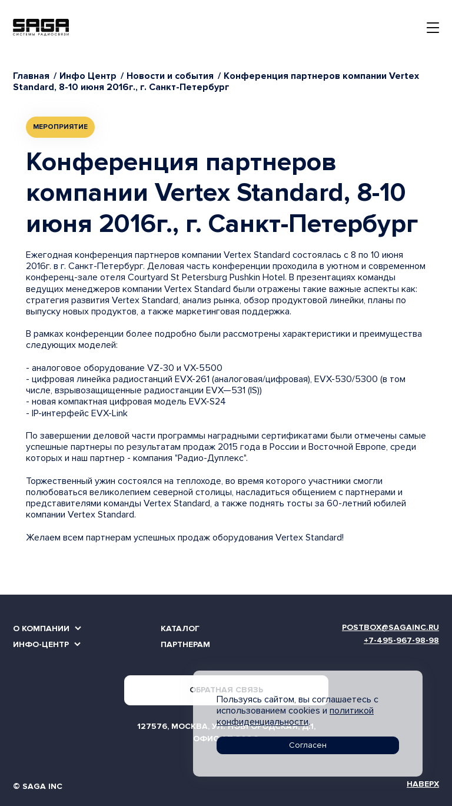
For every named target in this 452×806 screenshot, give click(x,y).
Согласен (308, 745)
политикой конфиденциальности (295, 716)
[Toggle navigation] (433, 27)
